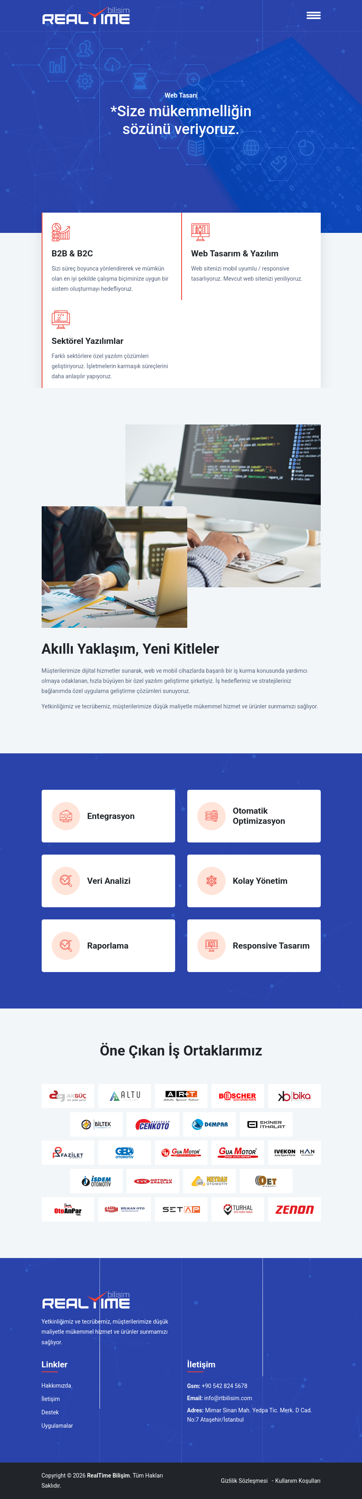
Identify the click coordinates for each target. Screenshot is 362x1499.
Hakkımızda (56, 1385)
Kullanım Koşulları (298, 1481)
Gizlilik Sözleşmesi (244, 1481)
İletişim (51, 1399)
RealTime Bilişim (108, 1475)
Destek (50, 1412)
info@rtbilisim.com (228, 1398)
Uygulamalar (57, 1425)
